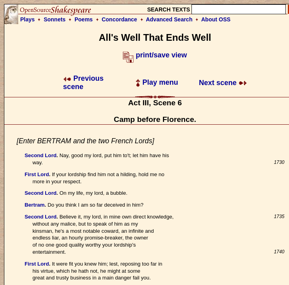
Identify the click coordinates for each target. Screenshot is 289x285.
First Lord (37, 174)
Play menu (157, 82)
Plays (27, 19)
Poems (84, 19)
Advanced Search (169, 19)
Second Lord (41, 155)
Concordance (119, 19)
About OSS (216, 19)
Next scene (223, 83)
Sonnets (54, 19)
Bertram (35, 205)
